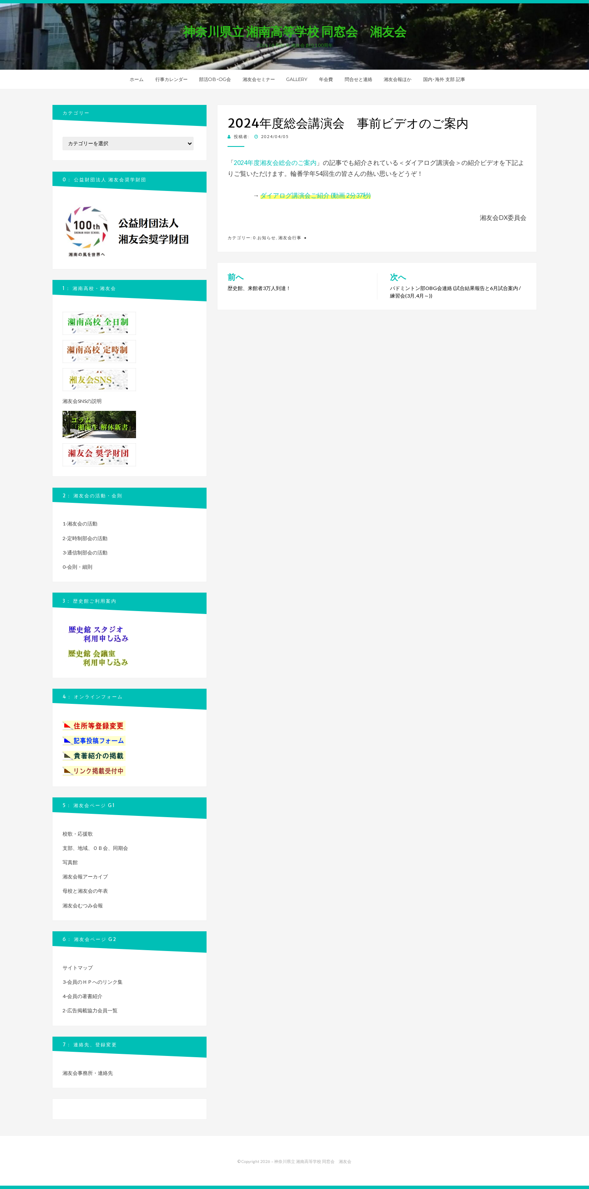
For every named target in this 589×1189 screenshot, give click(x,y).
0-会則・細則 (77, 567)
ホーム (137, 79)
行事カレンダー (171, 79)
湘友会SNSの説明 (82, 401)
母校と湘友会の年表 (85, 891)
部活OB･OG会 (215, 79)
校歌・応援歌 (78, 834)
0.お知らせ (264, 237)
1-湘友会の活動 (80, 523)
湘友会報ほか (397, 79)
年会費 (326, 79)
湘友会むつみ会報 (83, 905)
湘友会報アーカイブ (85, 876)
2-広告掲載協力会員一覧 (90, 1010)
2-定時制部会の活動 (85, 538)
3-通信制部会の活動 (85, 552)
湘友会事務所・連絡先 (88, 1073)
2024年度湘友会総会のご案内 (275, 162)
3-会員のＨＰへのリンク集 (93, 982)
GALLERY (296, 79)
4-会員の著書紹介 (82, 996)
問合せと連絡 (358, 79)
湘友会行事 (289, 237)
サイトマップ (78, 967)
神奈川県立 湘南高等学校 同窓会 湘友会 (294, 31)
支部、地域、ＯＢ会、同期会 (95, 848)
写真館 (70, 862)
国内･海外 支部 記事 (444, 79)
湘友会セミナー (259, 79)
